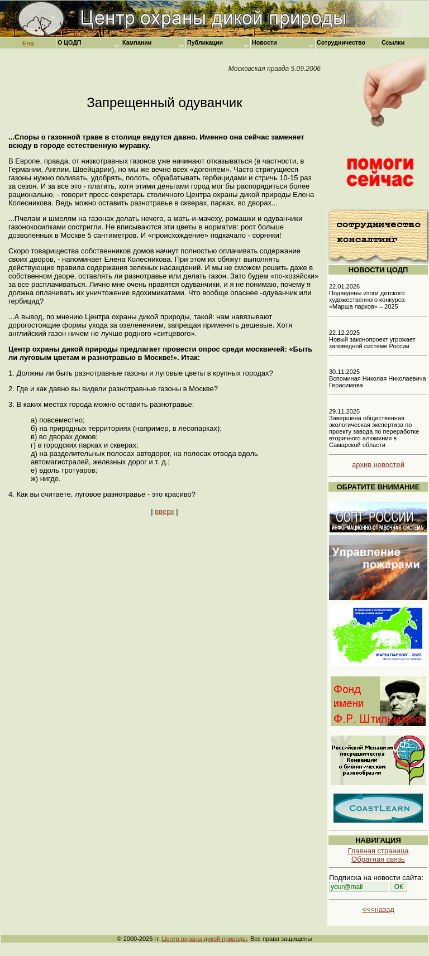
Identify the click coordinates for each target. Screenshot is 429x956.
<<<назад (378, 909)
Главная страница (377, 851)
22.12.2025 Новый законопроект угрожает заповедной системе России (372, 339)
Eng (28, 43)
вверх (164, 511)
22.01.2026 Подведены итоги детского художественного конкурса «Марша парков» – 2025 (366, 296)
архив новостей (378, 464)
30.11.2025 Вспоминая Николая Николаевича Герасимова (377, 378)
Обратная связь (378, 859)
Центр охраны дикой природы (204, 938)
